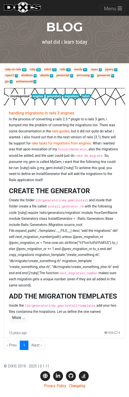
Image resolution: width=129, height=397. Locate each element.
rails (62, 69)
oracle (78, 69)
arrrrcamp (83, 75)
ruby (33, 69)
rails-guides (61, 131)
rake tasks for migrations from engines (61, 143)
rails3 (47, 69)
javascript (62, 75)
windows (27, 75)
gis (7, 81)
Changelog (77, 385)
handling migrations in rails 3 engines (41, 113)
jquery (109, 69)
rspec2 (9, 75)
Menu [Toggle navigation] (113, 9)
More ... (18, 317)
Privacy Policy (55, 385)
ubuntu (44, 75)
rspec (94, 69)
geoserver (103, 75)
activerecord (24, 81)
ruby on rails (13, 69)
